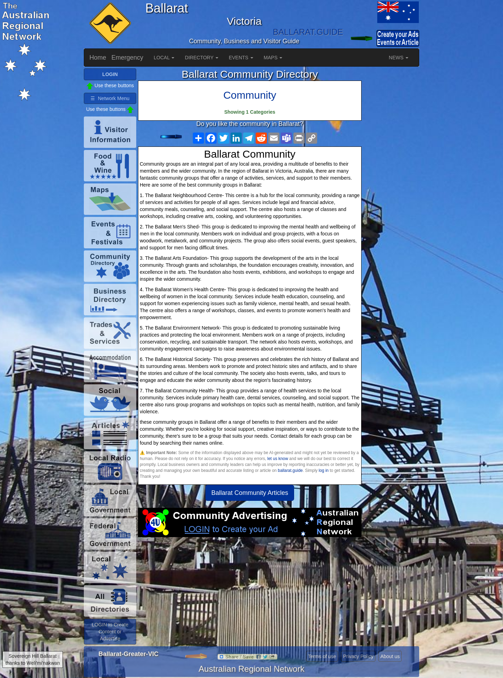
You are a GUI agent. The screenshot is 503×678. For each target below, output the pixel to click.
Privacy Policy (358, 656)
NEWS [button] (398, 57)
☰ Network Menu (109, 98)
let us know (277, 458)
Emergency (127, 57)
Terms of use (322, 656)
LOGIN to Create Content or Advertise (110, 631)
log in (323, 470)
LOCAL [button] (164, 57)
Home (97, 57)
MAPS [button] (273, 57)
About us (390, 656)
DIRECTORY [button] (201, 57)
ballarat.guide (290, 470)
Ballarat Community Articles (249, 492)
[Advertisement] (250, 593)
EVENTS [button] (241, 57)
